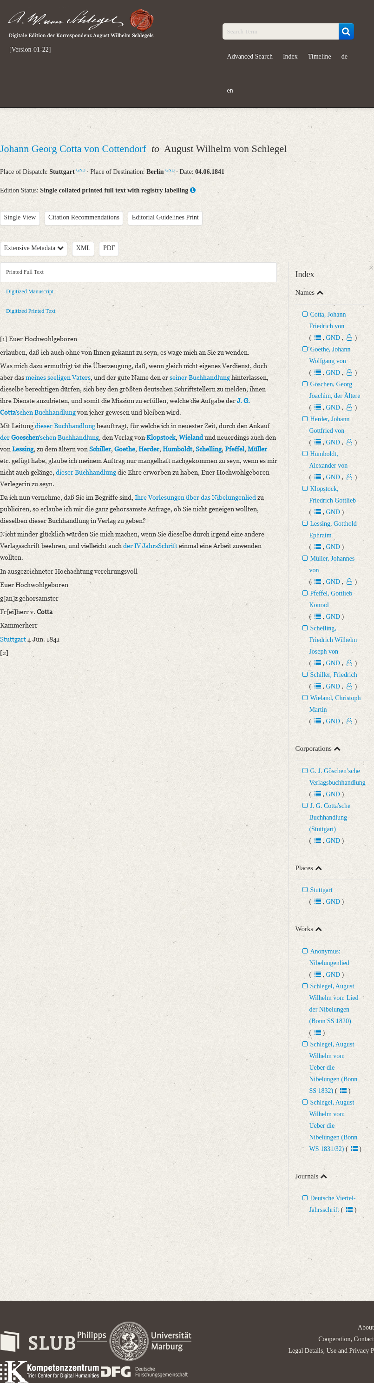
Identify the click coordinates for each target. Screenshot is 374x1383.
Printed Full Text (25, 272)
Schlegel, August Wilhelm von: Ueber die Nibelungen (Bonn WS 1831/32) (333, 1125)
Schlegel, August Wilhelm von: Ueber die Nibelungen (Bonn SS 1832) (333, 1067)
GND (80, 170)
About (366, 1327)
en (230, 90)
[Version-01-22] (30, 49)
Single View (20, 217)
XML (83, 248)
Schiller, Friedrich (333, 674)
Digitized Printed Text (30, 311)
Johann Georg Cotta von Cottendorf (74, 148)
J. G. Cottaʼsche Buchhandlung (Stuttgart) (329, 817)
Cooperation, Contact (346, 1339)
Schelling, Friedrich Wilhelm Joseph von (333, 640)
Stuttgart (321, 890)
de (344, 56)
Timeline (319, 56)
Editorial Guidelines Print (165, 217)
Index (290, 56)
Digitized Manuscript (29, 291)
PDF (109, 248)
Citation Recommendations (83, 217)
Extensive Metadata (34, 248)
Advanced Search (250, 56)
